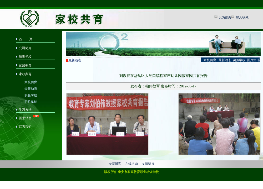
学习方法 (25, 110)
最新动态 (30, 88)
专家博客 (115, 164)
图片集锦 (30, 101)
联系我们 (25, 127)
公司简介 (25, 48)
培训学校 (25, 57)
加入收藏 (242, 17)
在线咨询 (131, 164)
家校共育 (25, 74)
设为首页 (225, 17)
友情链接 (148, 164)
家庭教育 (25, 65)
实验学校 (30, 94)
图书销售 (25, 118)
